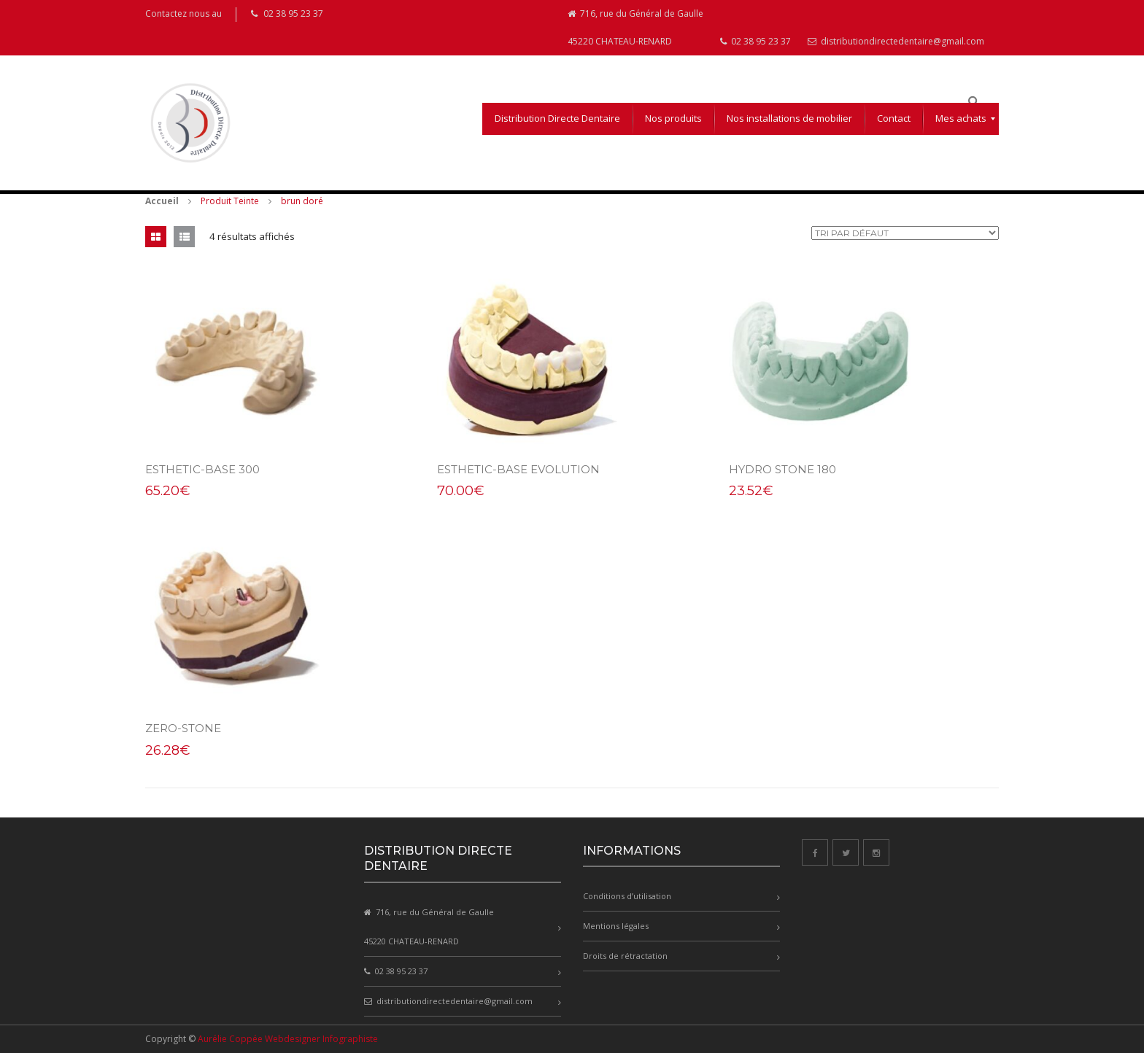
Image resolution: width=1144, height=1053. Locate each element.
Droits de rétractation (625, 955)
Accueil (162, 201)
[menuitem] (557, 119)
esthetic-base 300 (202, 469)
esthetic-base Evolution (518, 469)
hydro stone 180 (782, 469)
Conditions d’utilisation (627, 895)
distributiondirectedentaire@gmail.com (896, 41)
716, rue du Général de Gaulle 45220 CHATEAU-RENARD (635, 27)
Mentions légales (616, 925)
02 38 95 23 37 (755, 41)
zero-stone (183, 728)
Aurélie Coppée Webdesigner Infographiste (288, 1039)
